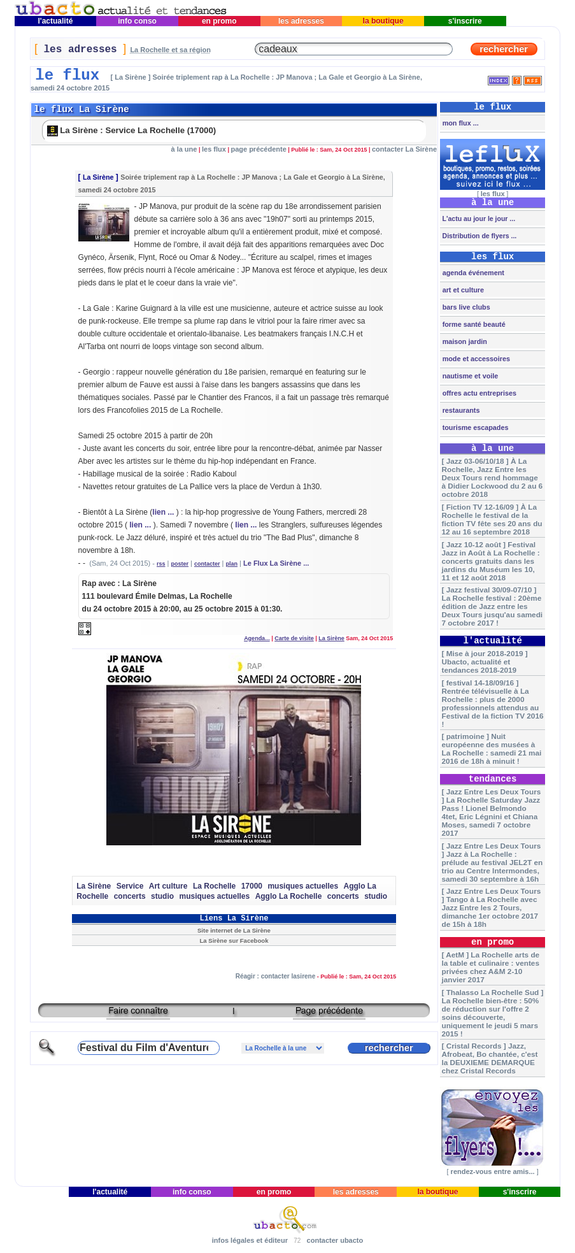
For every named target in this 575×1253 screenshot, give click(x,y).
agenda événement (472, 272)
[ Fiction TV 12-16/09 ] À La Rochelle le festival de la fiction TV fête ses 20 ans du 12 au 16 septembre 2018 (491, 519)
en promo (219, 21)
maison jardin (464, 341)
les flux (214, 149)
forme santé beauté (473, 324)
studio (162, 896)
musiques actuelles (302, 886)
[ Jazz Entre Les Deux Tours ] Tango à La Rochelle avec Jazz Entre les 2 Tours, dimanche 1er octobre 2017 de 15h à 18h (491, 907)
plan (232, 564)
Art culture (168, 886)
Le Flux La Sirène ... (276, 563)
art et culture (462, 290)
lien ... (163, 512)
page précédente (258, 149)
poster (180, 564)
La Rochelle (214, 886)
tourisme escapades (475, 427)
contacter (207, 564)
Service (130, 886)
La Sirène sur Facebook (233, 940)
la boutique (383, 21)
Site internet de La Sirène (234, 930)
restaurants (460, 410)
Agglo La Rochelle (288, 896)
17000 (251, 886)
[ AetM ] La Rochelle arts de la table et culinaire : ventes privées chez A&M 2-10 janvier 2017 (490, 967)
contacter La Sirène (404, 149)
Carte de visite (294, 638)
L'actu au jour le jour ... (478, 218)
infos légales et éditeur (250, 1240)
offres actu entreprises (478, 393)
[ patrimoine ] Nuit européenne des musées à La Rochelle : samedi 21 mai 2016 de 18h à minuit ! (491, 748)
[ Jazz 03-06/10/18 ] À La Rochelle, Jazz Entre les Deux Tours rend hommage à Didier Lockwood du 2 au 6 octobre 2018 (492, 477)
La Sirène (98, 177)
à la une (184, 149)
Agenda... (257, 638)
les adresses (301, 21)
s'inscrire (465, 21)
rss (161, 564)
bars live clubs (465, 307)
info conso (137, 21)
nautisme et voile (470, 376)
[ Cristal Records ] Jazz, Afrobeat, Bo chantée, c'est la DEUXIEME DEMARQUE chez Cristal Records (489, 1058)
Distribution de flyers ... (479, 236)
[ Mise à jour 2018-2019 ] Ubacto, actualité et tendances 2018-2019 (484, 661)
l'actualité (55, 21)
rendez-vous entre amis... (493, 1171)
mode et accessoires (475, 358)
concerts (130, 896)
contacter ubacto (335, 1240)
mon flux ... (460, 123)
